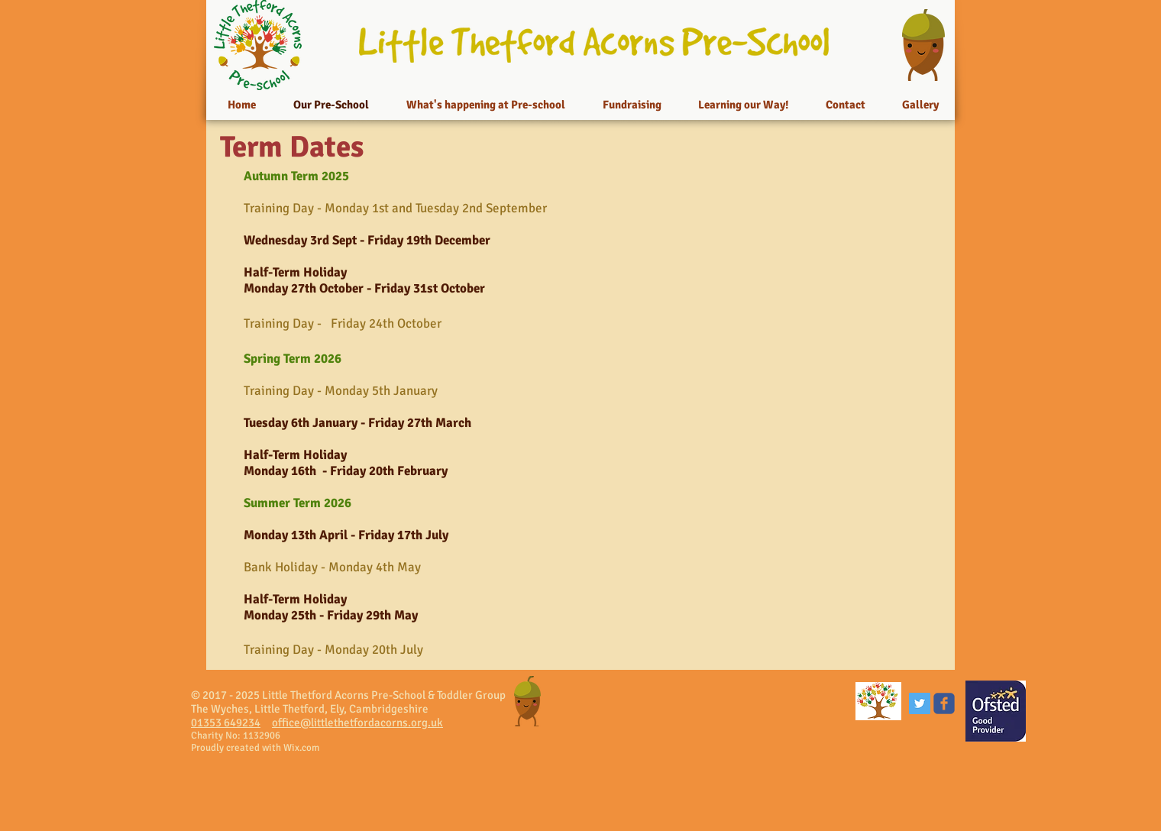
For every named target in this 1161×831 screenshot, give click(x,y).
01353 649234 (225, 722)
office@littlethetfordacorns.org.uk (357, 722)
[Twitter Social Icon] (919, 703)
